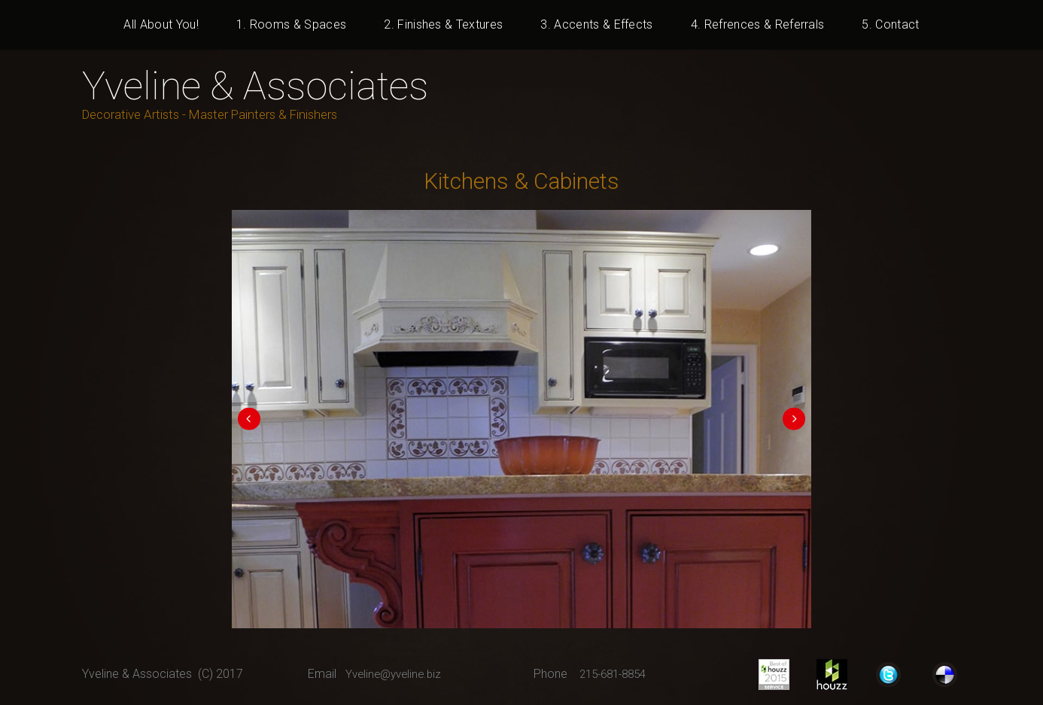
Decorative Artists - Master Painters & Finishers (220, 114)
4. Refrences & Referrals (758, 24)
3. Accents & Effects (596, 24)
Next (788, 419)
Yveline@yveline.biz (396, 688)
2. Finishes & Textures (443, 24)
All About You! (160, 24)
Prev (255, 419)
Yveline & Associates (265, 85)
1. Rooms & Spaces (291, 24)
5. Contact (890, 24)
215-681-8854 (617, 688)
